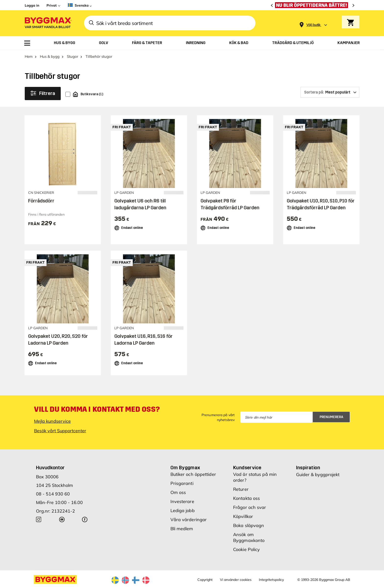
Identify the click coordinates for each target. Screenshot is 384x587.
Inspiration (308, 467)
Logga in (32, 5)
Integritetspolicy (271, 579)
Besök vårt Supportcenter (60, 431)
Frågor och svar (249, 507)
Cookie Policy (246, 549)
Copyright (205, 579)
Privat (52, 5)
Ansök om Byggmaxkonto (248, 537)
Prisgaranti (181, 483)
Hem (29, 56)
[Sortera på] (329, 92)
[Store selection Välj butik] (313, 25)
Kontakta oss (246, 498)
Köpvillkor (243, 516)
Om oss (178, 492)
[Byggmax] (48, 23)
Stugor (72, 56)
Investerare (182, 501)
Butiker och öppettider (193, 474)
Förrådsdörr (41, 201)
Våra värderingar (188, 519)
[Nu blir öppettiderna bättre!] (312, 5)
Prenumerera (331, 417)
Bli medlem (181, 528)
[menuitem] (27, 43)
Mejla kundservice (52, 421)
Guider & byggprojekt (317, 474)
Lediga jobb (182, 510)
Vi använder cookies (236, 579)
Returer (241, 489)
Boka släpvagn (248, 525)
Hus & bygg (50, 56)
